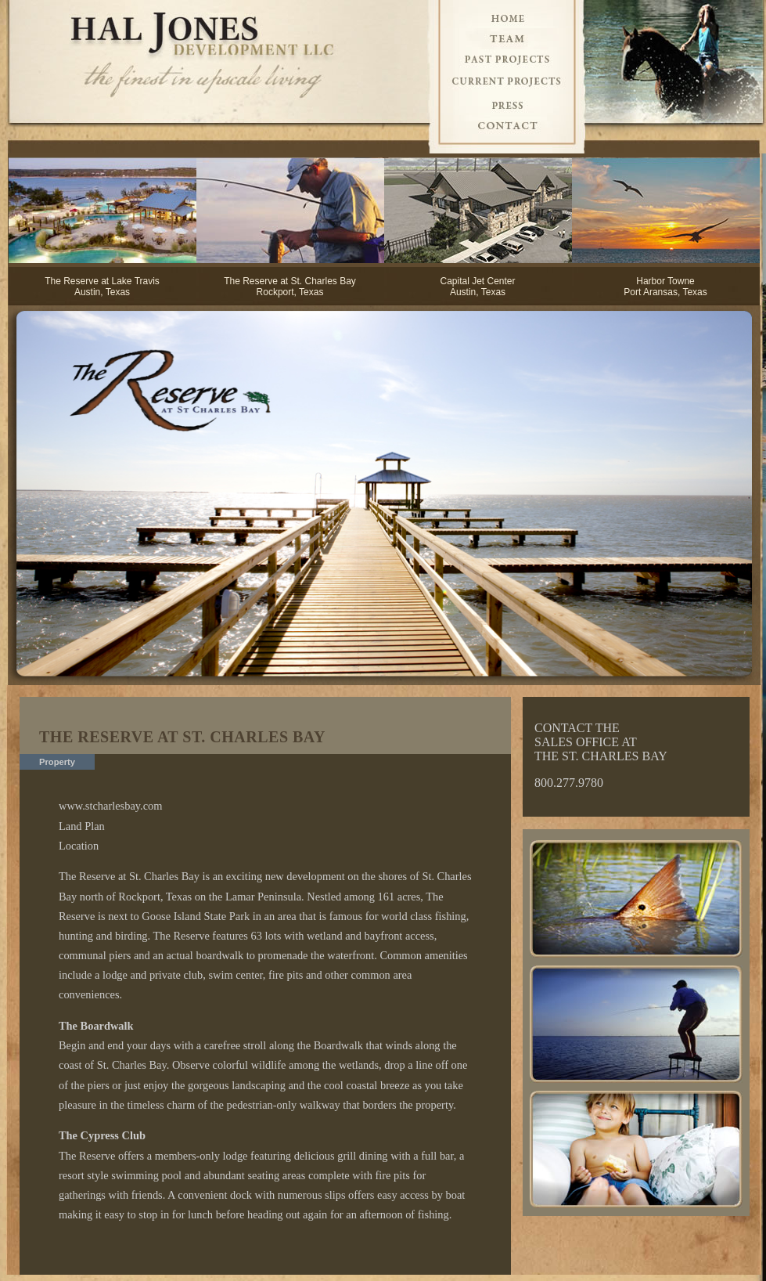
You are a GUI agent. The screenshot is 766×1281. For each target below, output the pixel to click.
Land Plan (82, 826)
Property (57, 762)
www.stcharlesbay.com (110, 805)
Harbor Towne (665, 281)
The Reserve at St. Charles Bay (290, 281)
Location (79, 845)
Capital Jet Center (477, 281)
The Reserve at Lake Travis (102, 281)
